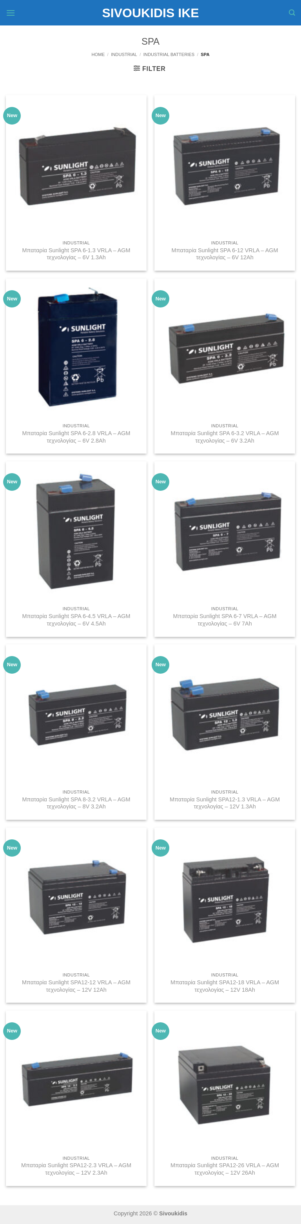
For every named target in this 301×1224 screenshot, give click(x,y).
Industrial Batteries (169, 54)
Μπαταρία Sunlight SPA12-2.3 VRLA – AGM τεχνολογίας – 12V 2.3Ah (76, 1169)
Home (98, 54)
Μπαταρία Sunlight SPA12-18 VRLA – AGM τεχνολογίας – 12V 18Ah (224, 986)
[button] (10, 12)
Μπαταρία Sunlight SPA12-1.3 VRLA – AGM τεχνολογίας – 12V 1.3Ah (225, 803)
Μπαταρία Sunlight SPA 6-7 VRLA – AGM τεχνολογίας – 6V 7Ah (224, 620)
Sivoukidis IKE (150, 13)
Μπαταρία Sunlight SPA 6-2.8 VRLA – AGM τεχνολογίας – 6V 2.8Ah (76, 437)
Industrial (124, 54)
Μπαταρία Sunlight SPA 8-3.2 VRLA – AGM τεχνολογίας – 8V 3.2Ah (76, 803)
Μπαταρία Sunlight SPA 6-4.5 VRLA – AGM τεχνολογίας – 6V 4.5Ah (76, 620)
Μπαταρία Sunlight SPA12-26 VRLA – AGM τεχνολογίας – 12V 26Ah (224, 1169)
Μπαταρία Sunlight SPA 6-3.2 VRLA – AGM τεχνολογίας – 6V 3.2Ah (224, 437)
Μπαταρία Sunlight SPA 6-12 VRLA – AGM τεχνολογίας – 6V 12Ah (224, 254)
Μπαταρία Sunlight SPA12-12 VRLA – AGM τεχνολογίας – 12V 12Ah (76, 986)
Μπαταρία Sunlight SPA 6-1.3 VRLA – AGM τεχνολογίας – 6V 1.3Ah (76, 254)
